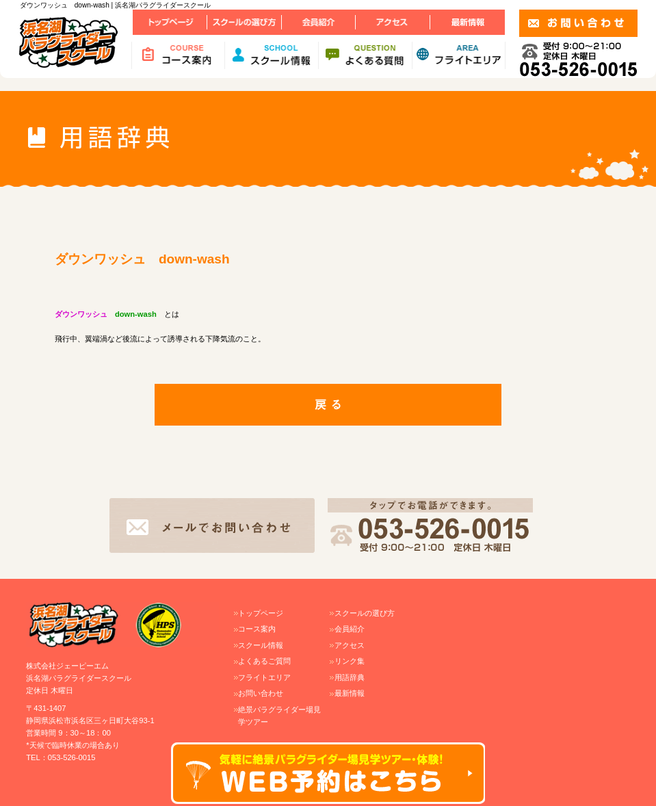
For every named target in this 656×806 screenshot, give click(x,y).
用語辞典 (349, 677)
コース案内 (257, 629)
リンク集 (349, 661)
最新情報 (349, 693)
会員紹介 (349, 629)
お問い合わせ (260, 693)
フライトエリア (264, 677)
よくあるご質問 (264, 661)
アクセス (349, 645)
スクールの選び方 (364, 613)
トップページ (260, 613)
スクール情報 (260, 645)
